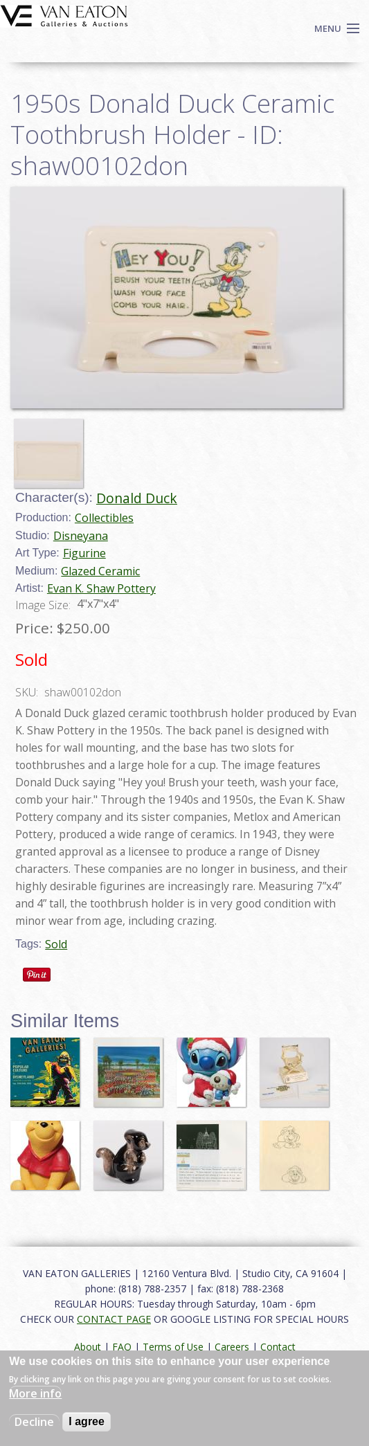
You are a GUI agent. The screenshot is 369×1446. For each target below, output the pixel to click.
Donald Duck (136, 498)
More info (35, 1393)
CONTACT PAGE (114, 1319)
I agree (87, 1421)
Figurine (84, 553)
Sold (56, 944)
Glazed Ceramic (100, 571)
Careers (232, 1346)
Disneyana (80, 535)
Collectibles (104, 517)
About (87, 1346)
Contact (278, 1346)
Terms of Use (173, 1346)
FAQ (122, 1346)
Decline (34, 1421)
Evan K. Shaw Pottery (101, 588)
